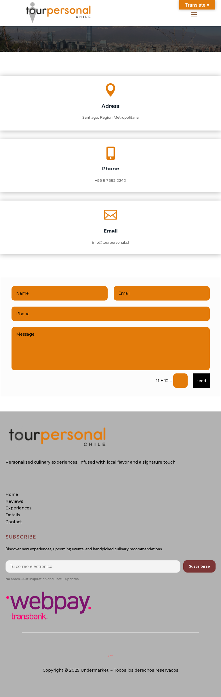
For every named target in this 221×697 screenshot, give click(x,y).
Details (12, 514)
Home (11, 494)
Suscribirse (199, 566)
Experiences (18, 508)
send (201, 380)
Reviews (14, 501)
